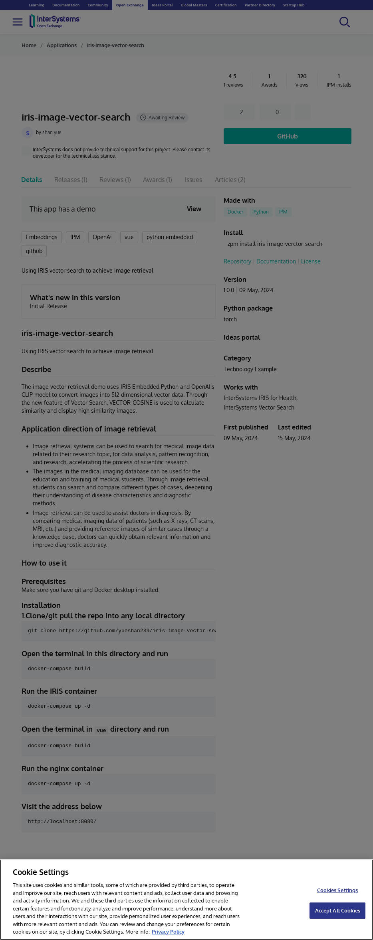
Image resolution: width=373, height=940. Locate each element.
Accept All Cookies (337, 910)
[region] (186, 899)
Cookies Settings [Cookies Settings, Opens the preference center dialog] (337, 890)
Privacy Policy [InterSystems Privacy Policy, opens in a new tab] (168, 931)
